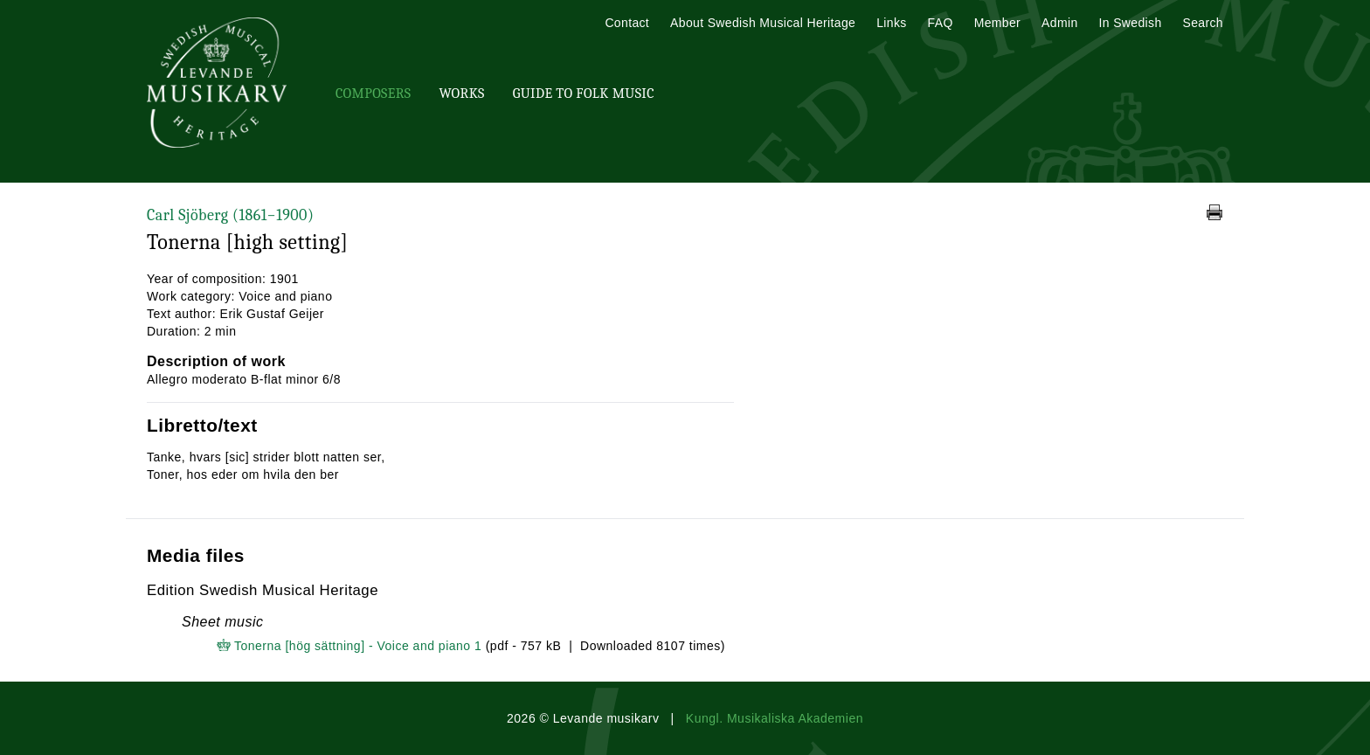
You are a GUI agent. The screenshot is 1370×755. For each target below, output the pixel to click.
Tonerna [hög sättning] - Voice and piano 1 (357, 646)
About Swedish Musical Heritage (762, 23)
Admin (1059, 23)
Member (997, 23)
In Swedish (1130, 23)
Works (461, 93)
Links (891, 23)
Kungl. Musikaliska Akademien (774, 718)
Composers (373, 93)
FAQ (940, 23)
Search (1203, 23)
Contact (627, 23)
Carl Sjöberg (230, 215)
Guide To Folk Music (583, 93)
